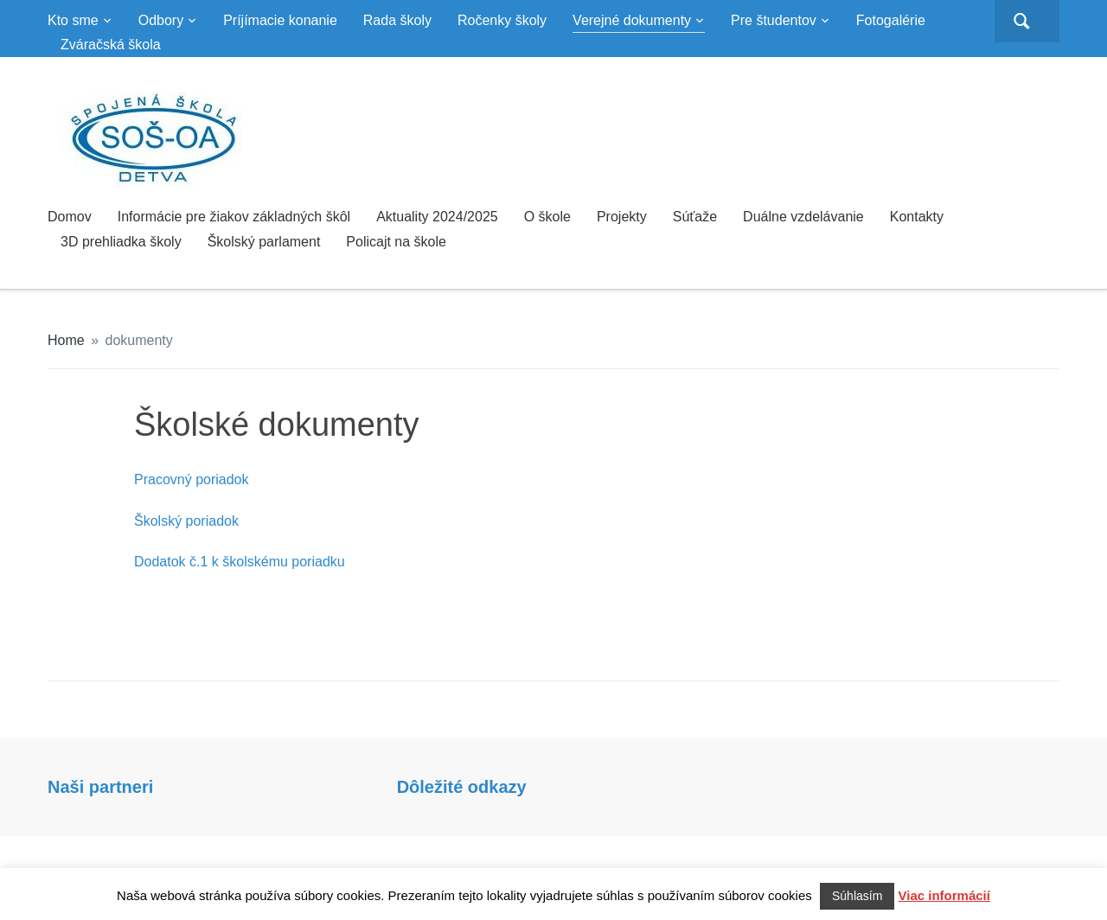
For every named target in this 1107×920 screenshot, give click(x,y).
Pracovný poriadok (191, 479)
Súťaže (695, 216)
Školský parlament (264, 241)
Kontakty (917, 216)
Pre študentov (773, 20)
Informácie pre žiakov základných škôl (234, 216)
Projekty (622, 216)
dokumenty (139, 340)
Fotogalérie (890, 20)
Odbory (160, 20)
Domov (70, 216)
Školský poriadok (186, 521)
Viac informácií (944, 895)
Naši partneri (100, 786)
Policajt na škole (396, 241)
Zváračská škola (111, 44)
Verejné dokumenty (632, 20)
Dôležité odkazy (462, 786)
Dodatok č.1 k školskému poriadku (239, 561)
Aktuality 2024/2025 (437, 216)
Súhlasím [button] (857, 896)
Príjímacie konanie (280, 20)
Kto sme (73, 20)
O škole (547, 216)
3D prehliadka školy (121, 241)
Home (66, 340)
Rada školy (397, 20)
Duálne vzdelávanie (803, 216)
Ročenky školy (502, 20)
